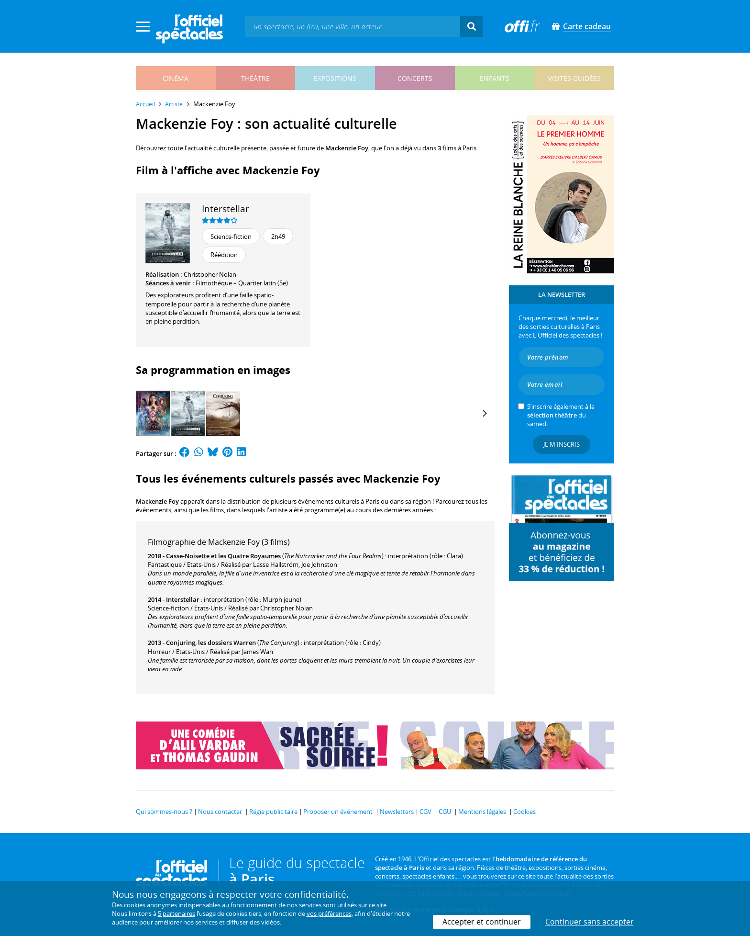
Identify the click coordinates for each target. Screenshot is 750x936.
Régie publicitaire (273, 811)
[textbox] (352, 26)
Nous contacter (220, 811)
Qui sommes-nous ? (164, 811)
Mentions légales (482, 811)
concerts (414, 78)
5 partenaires (176, 913)
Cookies (524, 811)
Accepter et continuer (481, 921)
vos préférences (329, 913)
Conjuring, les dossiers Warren (211, 642)
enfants (494, 78)
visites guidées (574, 78)
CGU (445, 811)
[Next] (484, 413)
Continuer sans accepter (589, 921)
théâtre (255, 78)
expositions (335, 78)
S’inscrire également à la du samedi (561, 415)
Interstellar (225, 208)
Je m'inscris (561, 444)
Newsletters (397, 811)
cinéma (175, 78)
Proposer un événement (338, 811)
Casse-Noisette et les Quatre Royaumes (223, 556)
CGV (425, 811)
